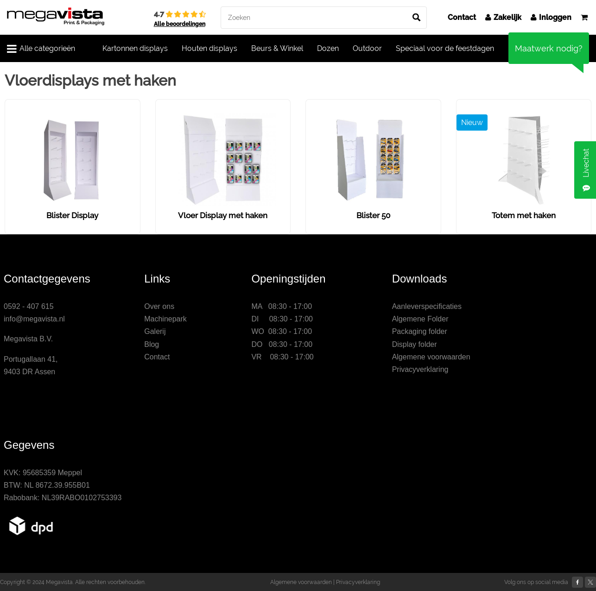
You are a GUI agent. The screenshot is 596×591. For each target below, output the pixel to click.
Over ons (159, 306)
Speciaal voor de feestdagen (445, 48)
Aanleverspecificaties (427, 306)
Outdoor (367, 48)
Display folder (414, 344)
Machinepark (165, 319)
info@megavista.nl (34, 319)
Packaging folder (419, 331)
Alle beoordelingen (179, 24)
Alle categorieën (41, 48)
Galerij (154, 331)
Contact (462, 17)
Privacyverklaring (420, 369)
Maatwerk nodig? (549, 48)
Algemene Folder (420, 319)
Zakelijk (503, 17)
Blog (151, 344)
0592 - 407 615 (29, 306)
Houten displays (209, 48)
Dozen (328, 48)
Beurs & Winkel (277, 48)
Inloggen (551, 17)
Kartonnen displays (135, 48)
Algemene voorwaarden (431, 357)
